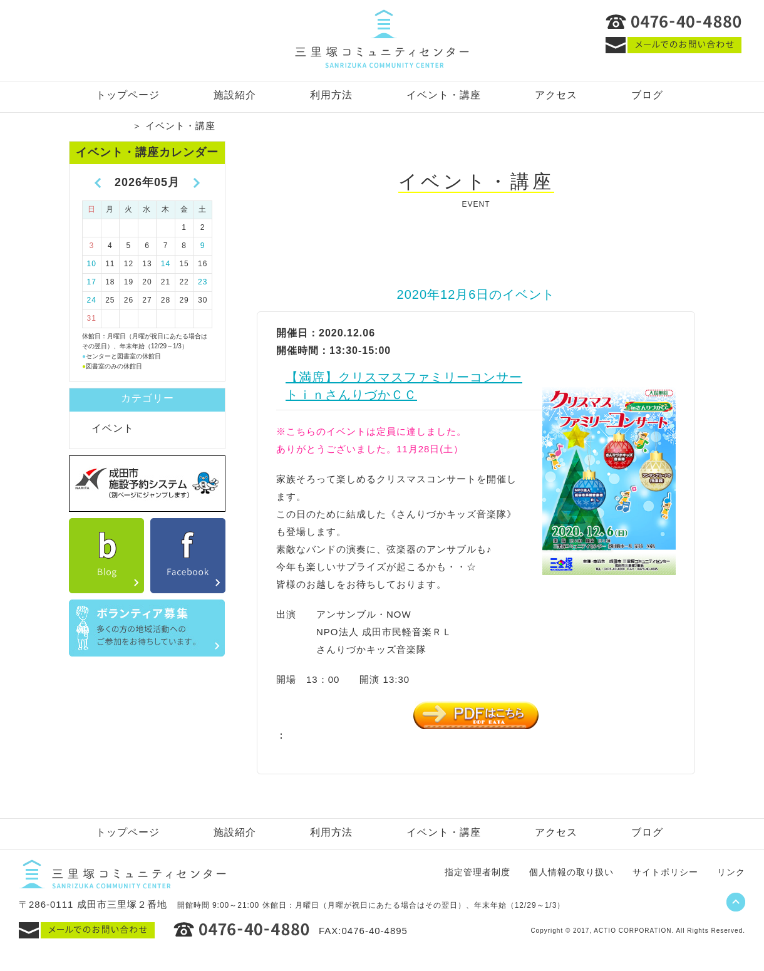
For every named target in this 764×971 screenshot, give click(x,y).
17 (91, 282)
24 (91, 300)
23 (202, 282)
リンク (731, 872)
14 (165, 263)
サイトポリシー (665, 872)
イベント (112, 428)
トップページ (128, 95)
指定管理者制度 (477, 872)
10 (91, 263)
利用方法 (331, 95)
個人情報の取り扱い (571, 872)
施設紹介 (235, 95)
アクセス (556, 95)
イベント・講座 (443, 95)
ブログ (647, 95)
